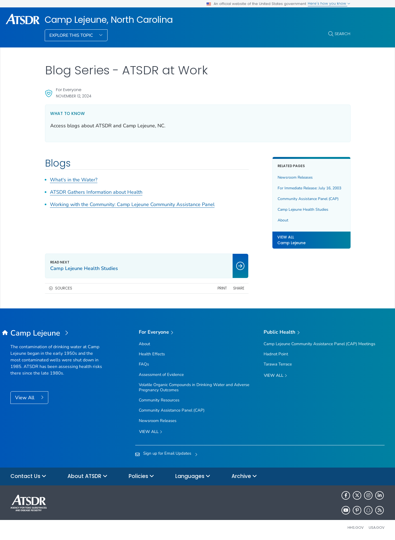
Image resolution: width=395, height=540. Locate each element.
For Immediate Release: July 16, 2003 (309, 188)
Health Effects (152, 354)
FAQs (144, 364)
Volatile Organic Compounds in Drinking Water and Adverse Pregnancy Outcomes (194, 387)
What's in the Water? (73, 179)
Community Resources (159, 400)
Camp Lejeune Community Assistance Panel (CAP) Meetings (319, 344)
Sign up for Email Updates (167, 453)
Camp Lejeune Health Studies (303, 209)
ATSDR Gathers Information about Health (96, 192)
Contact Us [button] (28, 476)
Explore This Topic (71, 35)
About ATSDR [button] (87, 476)
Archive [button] (244, 476)
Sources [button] (63, 288)
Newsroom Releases (295, 177)
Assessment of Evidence (161, 374)
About (283, 220)
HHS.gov (356, 527)
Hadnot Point (276, 354)
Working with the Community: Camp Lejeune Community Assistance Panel (132, 204)
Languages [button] (192, 476)
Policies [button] (141, 476)
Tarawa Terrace (278, 364)
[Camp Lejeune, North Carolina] (57, 333)
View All (25, 397)
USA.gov (377, 527)
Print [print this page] (222, 288)
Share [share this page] (238, 288)
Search (342, 33)
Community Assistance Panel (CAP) (308, 198)
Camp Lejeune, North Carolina (109, 20)
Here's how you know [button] (329, 3)
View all (150, 432)
